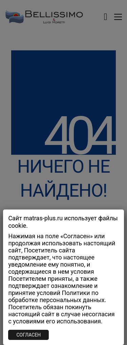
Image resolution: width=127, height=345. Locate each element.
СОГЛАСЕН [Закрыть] (28, 335)
